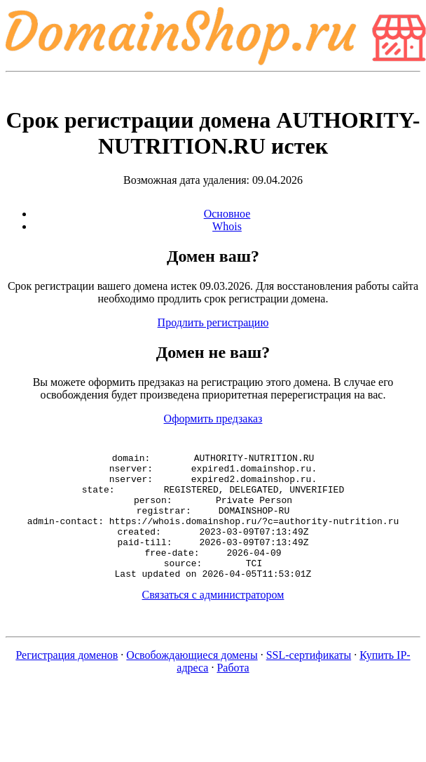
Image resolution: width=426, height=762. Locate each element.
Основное (227, 214)
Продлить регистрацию (213, 322)
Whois (227, 226)
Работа (233, 693)
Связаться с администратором (213, 620)
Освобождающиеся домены (191, 680)
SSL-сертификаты (309, 680)
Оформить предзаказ (213, 419)
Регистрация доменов (66, 680)
